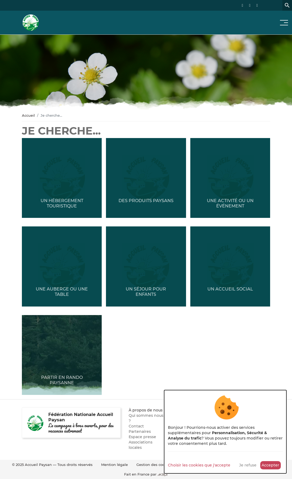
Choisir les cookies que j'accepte (199, 465)
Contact (136, 426)
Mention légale (114, 464)
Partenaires (140, 431)
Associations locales (140, 445)
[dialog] (225, 432)
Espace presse (142, 436)
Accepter (270, 465)
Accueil (28, 115)
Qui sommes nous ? (146, 418)
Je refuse (248, 465)
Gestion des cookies (154, 464)
